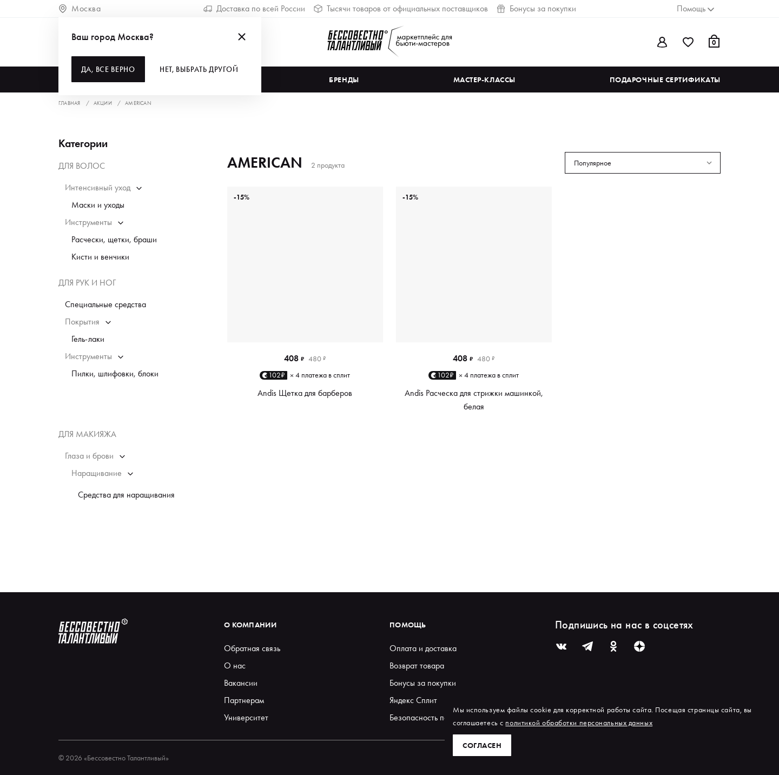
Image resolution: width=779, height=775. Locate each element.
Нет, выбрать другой (199, 69)
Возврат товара (417, 665)
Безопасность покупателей (437, 717)
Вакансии (241, 682)
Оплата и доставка (423, 648)
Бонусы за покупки (536, 8)
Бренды (344, 79)
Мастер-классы (484, 79)
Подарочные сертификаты (665, 79)
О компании (250, 625)
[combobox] (643, 163)
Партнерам (244, 700)
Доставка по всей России (254, 8)
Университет (246, 717)
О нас (235, 665)
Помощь (408, 625)
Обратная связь (252, 648)
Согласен (482, 745)
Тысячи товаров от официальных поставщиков (401, 8)
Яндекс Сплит (413, 700)
